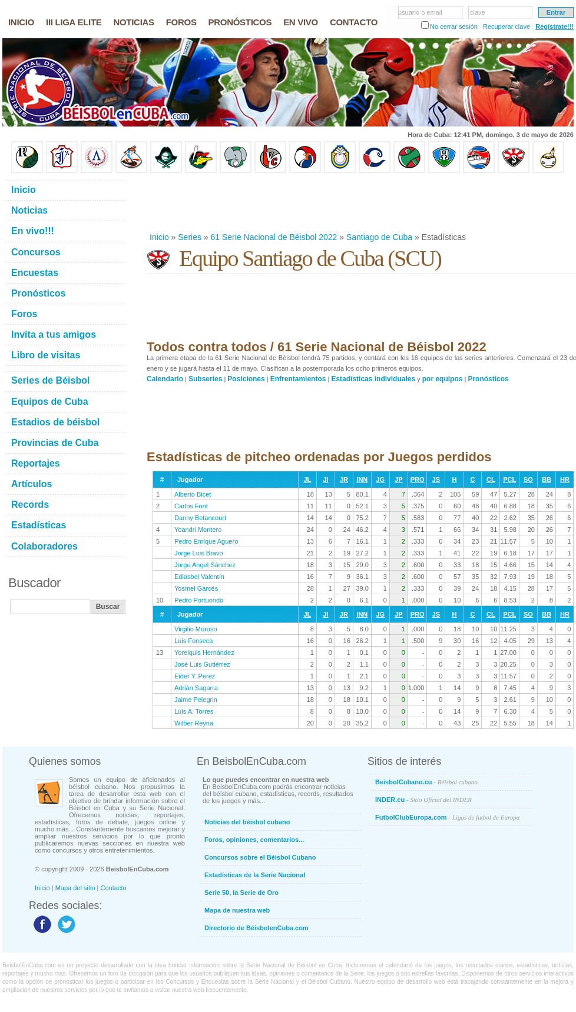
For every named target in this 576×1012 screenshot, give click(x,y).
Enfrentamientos (298, 379)
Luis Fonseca (193, 640)
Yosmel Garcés (196, 588)
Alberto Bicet (192, 494)
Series (189, 237)
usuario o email (420, 12)
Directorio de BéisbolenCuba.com (256, 927)
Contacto (114, 887)
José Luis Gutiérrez (202, 664)
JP (398, 479)
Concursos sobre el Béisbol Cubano (260, 857)
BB (546, 479)
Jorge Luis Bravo (198, 553)
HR (565, 479)
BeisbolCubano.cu (426, 781)
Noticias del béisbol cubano (247, 821)
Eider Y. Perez (194, 676)
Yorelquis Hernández (204, 652)
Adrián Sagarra (196, 687)
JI (325, 479)
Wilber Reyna (193, 723)
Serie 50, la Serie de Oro (241, 892)
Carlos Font (191, 506)
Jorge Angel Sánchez (205, 564)
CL (490, 479)
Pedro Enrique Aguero (206, 541)
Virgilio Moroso (195, 628)
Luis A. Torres (193, 711)
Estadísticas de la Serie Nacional (254, 874)
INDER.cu (423, 799)
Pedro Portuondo (198, 600)
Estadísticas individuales (373, 379)
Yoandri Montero (197, 529)
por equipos (442, 379)
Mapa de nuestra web (237, 910)
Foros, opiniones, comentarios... (254, 839)
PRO (418, 479)
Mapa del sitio (75, 887)
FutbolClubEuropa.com (447, 817)
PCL (509, 479)
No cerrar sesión (454, 26)
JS (436, 479)
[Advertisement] (361, 202)
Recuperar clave (506, 26)
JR (344, 479)
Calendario (165, 379)
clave (477, 12)
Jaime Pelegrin (195, 699)
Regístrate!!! (554, 26)
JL (307, 479)
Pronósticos (488, 379)
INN (362, 479)
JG (380, 479)
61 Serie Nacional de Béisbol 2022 (274, 237)
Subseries (205, 379)
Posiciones (245, 379)
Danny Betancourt (200, 517)
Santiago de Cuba (379, 237)
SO (528, 479)
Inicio (159, 237)
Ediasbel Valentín (199, 576)
